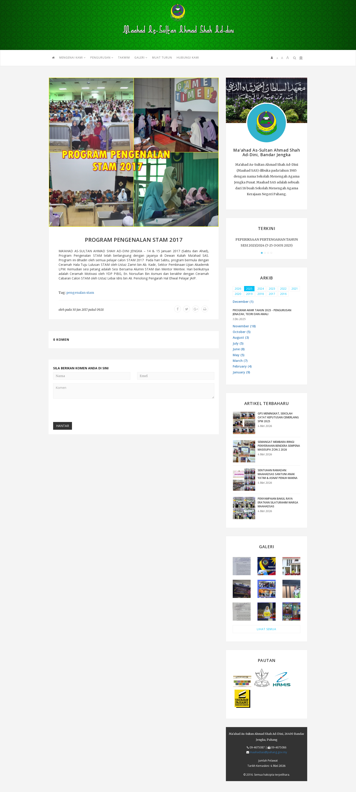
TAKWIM (124, 57)
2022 (283, 289)
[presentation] (87, 411)
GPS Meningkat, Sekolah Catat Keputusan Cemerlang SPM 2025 (278, 417)
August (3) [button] (241, 337)
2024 (260, 289)
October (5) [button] (241, 331)
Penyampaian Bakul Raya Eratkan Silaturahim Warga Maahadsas (278, 502)
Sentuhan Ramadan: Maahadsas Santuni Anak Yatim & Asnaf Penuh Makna (277, 474)
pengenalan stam (80, 293)
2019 (249, 294)
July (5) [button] (238, 343)
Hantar (62, 426)
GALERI (141, 57)
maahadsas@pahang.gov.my (268, 752)
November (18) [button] (244, 326)
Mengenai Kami (72, 57)
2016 (283, 294)
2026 (238, 289)
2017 (272, 294)
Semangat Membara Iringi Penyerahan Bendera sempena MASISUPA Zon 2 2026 (279, 446)
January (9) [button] (241, 372)
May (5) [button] (238, 355)
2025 (249, 289)
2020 (238, 294)
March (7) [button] (240, 360)
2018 (260, 294)
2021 (295, 289)
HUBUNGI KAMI (188, 57)
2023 (272, 289)
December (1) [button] (243, 301)
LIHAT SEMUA (266, 629)
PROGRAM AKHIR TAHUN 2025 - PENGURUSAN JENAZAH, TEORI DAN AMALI (262, 312)
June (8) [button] (239, 349)
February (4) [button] (242, 366)
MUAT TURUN (162, 57)
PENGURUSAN (102, 57)
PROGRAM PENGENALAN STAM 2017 (134, 239)
